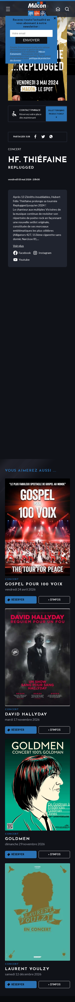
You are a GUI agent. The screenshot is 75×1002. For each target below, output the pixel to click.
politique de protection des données (30, 59)
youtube (21, 259)
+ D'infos (54, 600)
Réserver (17, 600)
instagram (42, 252)
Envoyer (31, 40)
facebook (22, 252)
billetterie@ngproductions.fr (56, 113)
